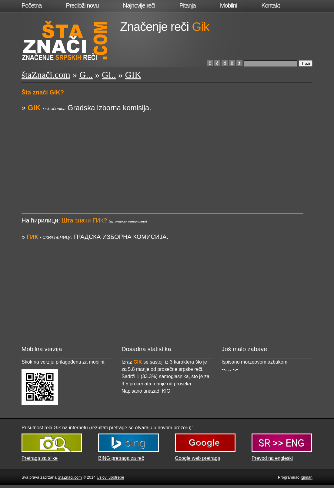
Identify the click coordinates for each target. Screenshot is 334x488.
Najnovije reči (139, 5)
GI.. (109, 75)
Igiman (306, 477)
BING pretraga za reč (121, 458)
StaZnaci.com (70, 477)
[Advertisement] (162, 155)
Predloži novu (82, 5)
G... (86, 75)
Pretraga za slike (40, 458)
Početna (32, 5)
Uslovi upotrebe (110, 477)
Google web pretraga (197, 458)
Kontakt (270, 5)
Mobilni (228, 5)
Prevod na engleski (272, 458)
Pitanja (187, 5)
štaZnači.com (46, 75)
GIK (133, 75)
